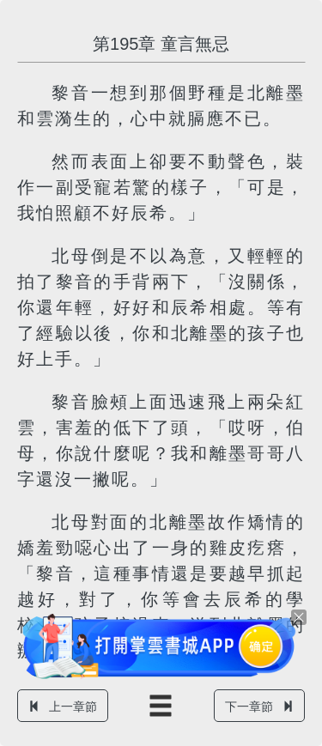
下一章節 (259, 706)
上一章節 (62, 706)
